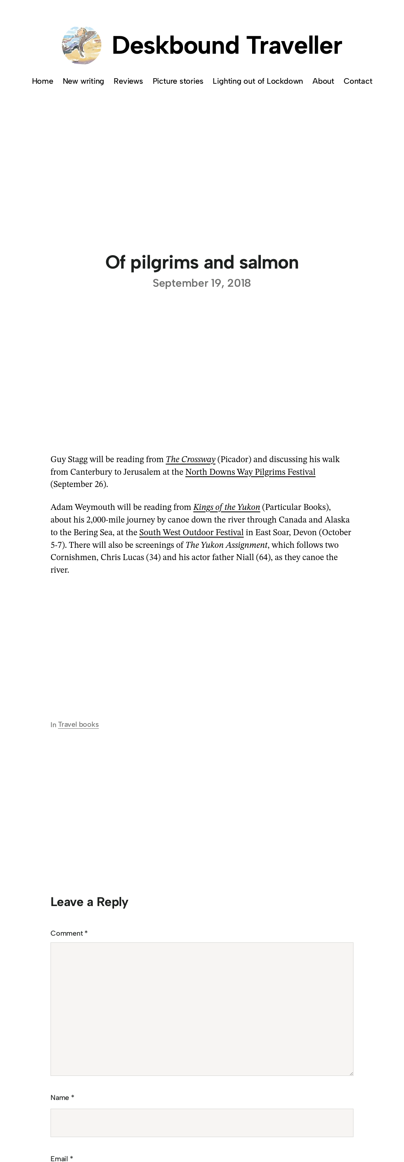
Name (62, 1097)
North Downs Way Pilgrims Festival (250, 472)
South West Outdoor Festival (191, 532)
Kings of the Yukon (226, 507)
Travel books (78, 724)
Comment (69, 933)
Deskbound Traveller (227, 45)
